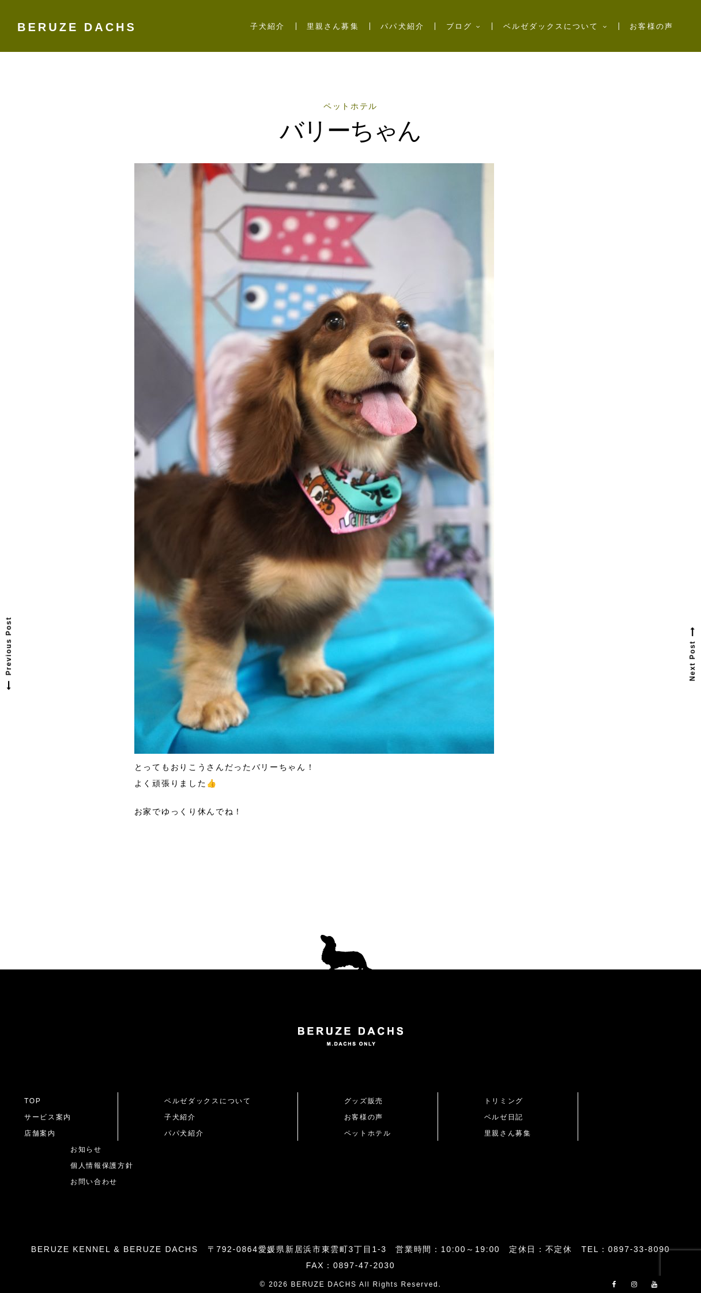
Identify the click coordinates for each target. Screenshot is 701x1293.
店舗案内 (40, 1133)
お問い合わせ (98, 1182)
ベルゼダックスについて (551, 26)
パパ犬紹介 (402, 26)
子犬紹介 (267, 26)
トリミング (503, 1101)
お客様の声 (651, 26)
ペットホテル (350, 106)
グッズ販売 (363, 1101)
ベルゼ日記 (503, 1117)
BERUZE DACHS (77, 27)
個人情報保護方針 (101, 1166)
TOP (33, 1101)
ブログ (459, 26)
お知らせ (86, 1149)
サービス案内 (47, 1117)
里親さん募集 (333, 26)
